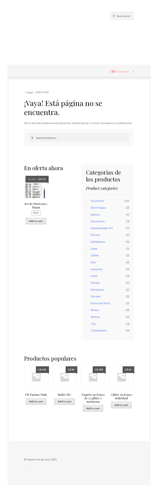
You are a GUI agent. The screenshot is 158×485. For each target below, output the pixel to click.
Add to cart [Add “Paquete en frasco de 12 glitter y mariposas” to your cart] (93, 408)
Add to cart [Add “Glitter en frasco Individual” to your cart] (121, 404)
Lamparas (96, 269)
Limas (94, 275)
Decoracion (98, 221)
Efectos (95, 234)
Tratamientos (99, 330)
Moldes (95, 282)
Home (29, 92)
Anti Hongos (98, 207)
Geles (94, 248)
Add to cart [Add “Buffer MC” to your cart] (64, 401)
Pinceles (96, 296)
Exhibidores (98, 241)
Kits (93, 262)
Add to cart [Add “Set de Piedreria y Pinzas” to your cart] (36, 220)
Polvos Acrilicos (100, 303)
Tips (93, 323)
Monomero (97, 289)
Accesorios (97, 200)
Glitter (95, 255)
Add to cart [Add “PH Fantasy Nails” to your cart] (36, 401)
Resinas (95, 316)
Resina (95, 309)
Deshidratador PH (102, 228)
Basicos (95, 214)
